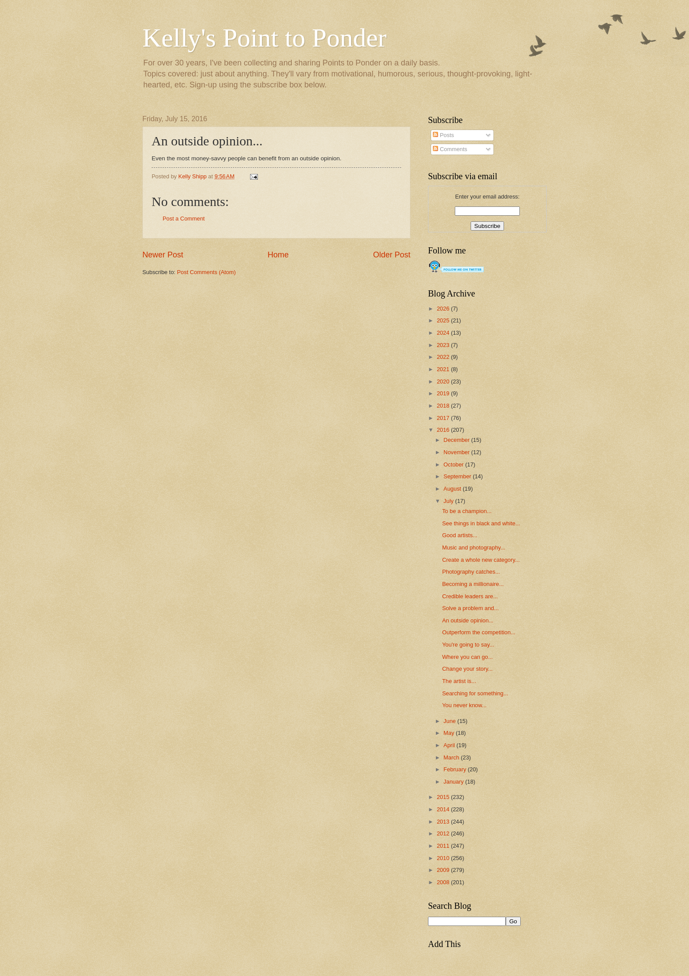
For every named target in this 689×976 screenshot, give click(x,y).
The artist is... (459, 681)
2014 (444, 809)
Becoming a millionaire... (473, 584)
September (458, 476)
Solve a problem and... (470, 608)
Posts (443, 135)
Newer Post (162, 254)
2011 (444, 845)
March (452, 757)
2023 (444, 345)
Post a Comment (184, 218)
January (454, 781)
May (449, 733)
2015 (444, 797)
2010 (444, 858)
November (457, 452)
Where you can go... (467, 657)
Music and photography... (473, 547)
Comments (450, 149)
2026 (444, 308)
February (455, 769)
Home (278, 254)
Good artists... (459, 535)
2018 (444, 405)
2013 (444, 821)
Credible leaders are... (470, 596)
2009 (444, 870)
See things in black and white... (481, 523)
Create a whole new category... (481, 560)
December (457, 440)
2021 (444, 369)
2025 (444, 320)
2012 (444, 833)
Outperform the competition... (478, 632)
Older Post (391, 254)
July (449, 501)
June (450, 721)
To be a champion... (466, 511)
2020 (444, 381)
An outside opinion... (467, 620)
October (454, 464)
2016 (444, 430)
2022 (444, 357)
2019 (444, 393)
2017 (444, 418)
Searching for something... (475, 693)
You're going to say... (468, 644)
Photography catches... (471, 571)
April (449, 745)
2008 (444, 882)
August (453, 488)
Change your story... (467, 668)
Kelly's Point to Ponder (264, 37)
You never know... (464, 705)
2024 (444, 332)
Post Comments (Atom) (206, 272)
